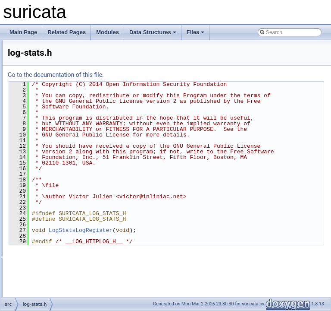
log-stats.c (47, 163)
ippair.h (43, 78)
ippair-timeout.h (53, 59)
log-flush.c (47, 106)
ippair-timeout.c (53, 49)
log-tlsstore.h (50, 211)
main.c (42, 220)
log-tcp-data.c (51, 182)
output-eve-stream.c (58, 258)
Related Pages (66, 32)
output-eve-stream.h (58, 268)
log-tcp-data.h (51, 192)
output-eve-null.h (54, 249)
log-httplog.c (49, 125)
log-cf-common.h (54, 97)
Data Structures (152, 32)
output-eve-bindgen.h (59, 230)
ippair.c (43, 68)
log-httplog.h (49, 135)
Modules (107, 32)
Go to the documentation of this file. (164, 74)
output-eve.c (49, 296)
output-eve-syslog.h (58, 287)
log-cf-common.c (54, 87)
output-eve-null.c (54, 239)
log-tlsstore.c (50, 201)
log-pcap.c (47, 144)
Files (196, 32)
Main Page (23, 32)
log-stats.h (47, 173)
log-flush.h (47, 116)
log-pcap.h (47, 154)
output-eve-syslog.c (57, 277)
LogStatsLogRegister (188, 281)
